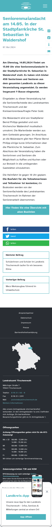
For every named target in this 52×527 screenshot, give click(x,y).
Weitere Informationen (13, 403)
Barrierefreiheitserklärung (26, 332)
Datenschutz (26, 318)
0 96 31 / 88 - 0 (18, 393)
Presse (26, 327)
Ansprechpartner (26, 313)
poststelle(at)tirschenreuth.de (24, 399)
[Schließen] (47, 492)
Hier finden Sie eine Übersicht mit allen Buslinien (26, 209)
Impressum (26, 323)
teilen (11, 229)
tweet (11, 236)
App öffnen (26, 516)
